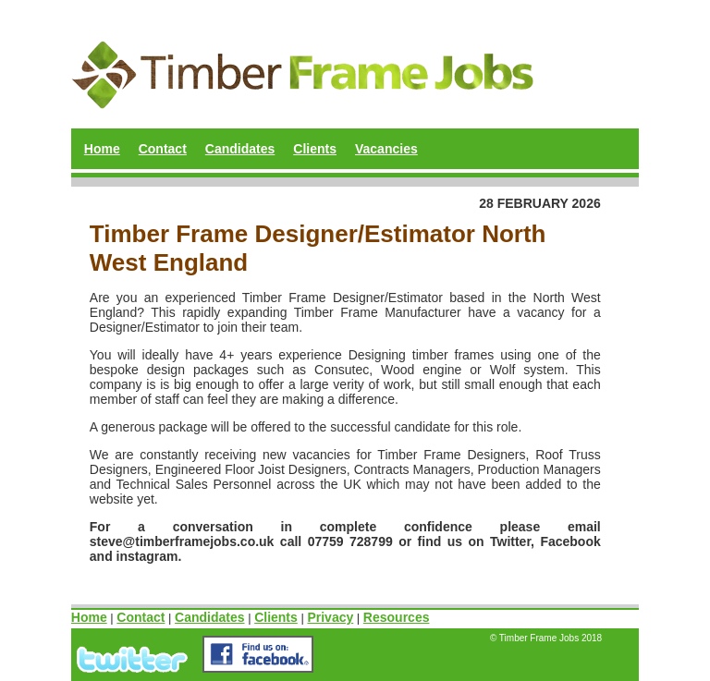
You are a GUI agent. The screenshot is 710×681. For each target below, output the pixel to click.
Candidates (240, 148)
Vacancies (386, 148)
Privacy (330, 617)
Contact (163, 148)
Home (102, 148)
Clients (315, 148)
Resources (396, 617)
